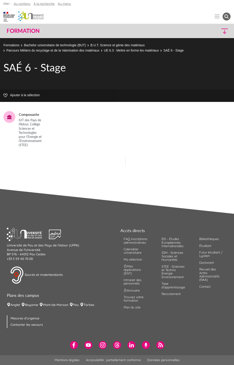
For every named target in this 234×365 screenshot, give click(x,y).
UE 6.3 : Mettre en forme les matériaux (131, 50)
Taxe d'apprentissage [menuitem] (173, 285)
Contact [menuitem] (205, 287)
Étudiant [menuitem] (205, 246)
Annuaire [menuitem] (132, 290)
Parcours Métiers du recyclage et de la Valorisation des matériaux (52, 50)
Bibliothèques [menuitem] (209, 239)
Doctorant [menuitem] (206, 263)
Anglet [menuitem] (15, 305)
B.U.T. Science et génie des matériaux (118, 45)
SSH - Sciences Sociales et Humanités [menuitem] (172, 256)
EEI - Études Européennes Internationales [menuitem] (172, 242)
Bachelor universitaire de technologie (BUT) (55, 45)
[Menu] (217, 16)
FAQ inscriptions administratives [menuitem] (135, 240)
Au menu (64, 4)
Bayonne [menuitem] (31, 305)
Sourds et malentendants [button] (36, 275)
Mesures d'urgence (25, 318)
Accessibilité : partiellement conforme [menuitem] (113, 360)
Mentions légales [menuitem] (67, 360)
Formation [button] (23, 31)
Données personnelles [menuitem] (163, 360)
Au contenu (22, 4)
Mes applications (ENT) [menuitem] (132, 269)
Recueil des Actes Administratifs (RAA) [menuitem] (209, 274)
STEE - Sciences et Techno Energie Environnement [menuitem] (173, 271)
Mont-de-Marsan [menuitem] (55, 305)
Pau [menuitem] (76, 305)
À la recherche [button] (44, 4)
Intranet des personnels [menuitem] (132, 281)
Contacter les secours (27, 325)
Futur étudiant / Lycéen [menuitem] (211, 254)
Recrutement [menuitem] (171, 294)
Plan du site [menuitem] (132, 307)
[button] (203, 31)
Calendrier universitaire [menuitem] (132, 251)
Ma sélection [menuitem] (133, 259)
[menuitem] (74, 345)
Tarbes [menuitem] (89, 305)
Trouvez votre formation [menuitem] (134, 299)
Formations (11, 45)
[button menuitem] (227, 17)
